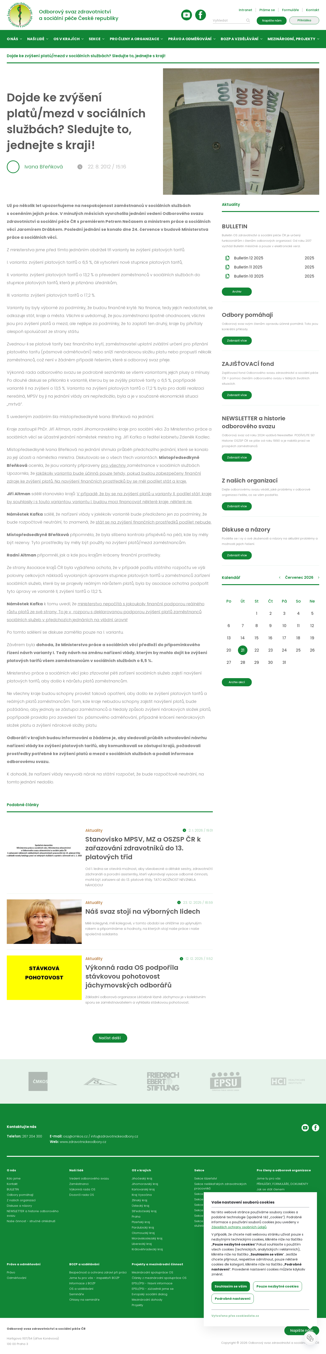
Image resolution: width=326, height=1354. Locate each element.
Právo (11, 1272)
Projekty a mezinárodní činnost (157, 1264)
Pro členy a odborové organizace (284, 1170)
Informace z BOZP (82, 1283)
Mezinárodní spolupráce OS (152, 1272)
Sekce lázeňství (205, 1178)
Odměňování (16, 1278)
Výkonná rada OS (82, 1189)
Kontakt (312, 10)
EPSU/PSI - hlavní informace (152, 1283)
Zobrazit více (237, 340)
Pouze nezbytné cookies (277, 1286)
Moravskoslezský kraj (147, 1238)
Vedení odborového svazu (89, 1178)
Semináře (76, 1294)
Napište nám (271, 20)
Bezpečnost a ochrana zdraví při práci (98, 1272)
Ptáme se (267, 10)
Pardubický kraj (143, 1227)
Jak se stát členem (271, 1189)
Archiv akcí (237, 682)
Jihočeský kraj (142, 1178)
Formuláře (290, 10)
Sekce (95, 39)
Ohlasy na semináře (84, 1299)
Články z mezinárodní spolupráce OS (159, 1278)
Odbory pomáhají (20, 1195)
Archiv (236, 291)
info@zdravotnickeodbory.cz (114, 1136)
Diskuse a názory (19, 1206)
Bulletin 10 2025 (274, 276)
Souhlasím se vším (231, 1286)
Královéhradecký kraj (147, 1249)
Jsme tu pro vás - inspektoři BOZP (94, 1278)
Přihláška (304, 20)
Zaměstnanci (79, 1184)
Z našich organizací (21, 1200)
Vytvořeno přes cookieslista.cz (235, 1316)
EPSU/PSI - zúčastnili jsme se (153, 1289)
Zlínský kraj (139, 1200)
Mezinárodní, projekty (291, 39)
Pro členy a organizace (134, 39)
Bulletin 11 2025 (274, 267)
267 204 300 (32, 1136)
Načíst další (110, 1038)
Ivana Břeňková (35, 166)
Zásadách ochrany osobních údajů (238, 1227)
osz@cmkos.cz (75, 1136)
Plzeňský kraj (141, 1222)
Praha (136, 1216)
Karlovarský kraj (143, 1189)
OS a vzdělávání (81, 1289)
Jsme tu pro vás (268, 1178)
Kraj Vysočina (142, 1195)
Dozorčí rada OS (81, 1195)
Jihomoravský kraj (145, 1184)
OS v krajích (66, 39)
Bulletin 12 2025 (274, 258)
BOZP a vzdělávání (240, 39)
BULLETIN (13, 1189)
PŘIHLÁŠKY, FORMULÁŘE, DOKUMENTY (282, 1184)
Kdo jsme (14, 1178)
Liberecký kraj (142, 1244)
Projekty (137, 1305)
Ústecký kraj (140, 1206)
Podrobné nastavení (232, 1298)
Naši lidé (35, 39)
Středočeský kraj (144, 1211)
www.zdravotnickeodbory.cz (83, 1141)
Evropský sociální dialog (149, 1294)
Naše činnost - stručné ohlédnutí (31, 1221)
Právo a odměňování (190, 39)
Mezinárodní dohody (147, 1299)
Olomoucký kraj (143, 1233)
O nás (12, 39)
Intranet (245, 10)
